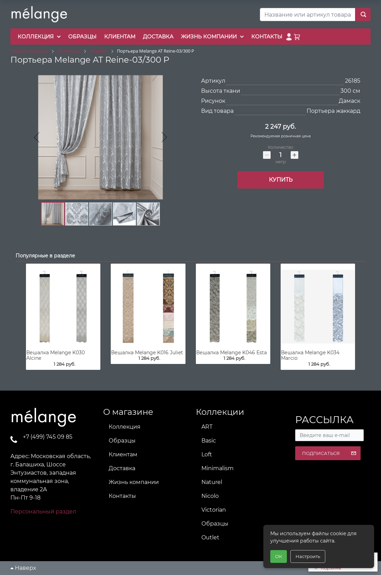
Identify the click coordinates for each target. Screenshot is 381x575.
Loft (206, 454)
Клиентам (123, 454)
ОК (278, 556)
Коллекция (124, 426)
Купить (280, 179)
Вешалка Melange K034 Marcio (310, 355)
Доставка (122, 468)
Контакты (122, 496)
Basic (208, 440)
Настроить (308, 556)
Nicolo (210, 496)
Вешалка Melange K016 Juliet (147, 352)
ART (206, 426)
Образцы (122, 440)
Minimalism (217, 468)
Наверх (23, 568)
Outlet (210, 537)
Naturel (211, 482)
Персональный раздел (43, 511)
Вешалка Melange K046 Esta (231, 352)
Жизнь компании (134, 482)
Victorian (213, 509)
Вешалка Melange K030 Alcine (55, 355)
